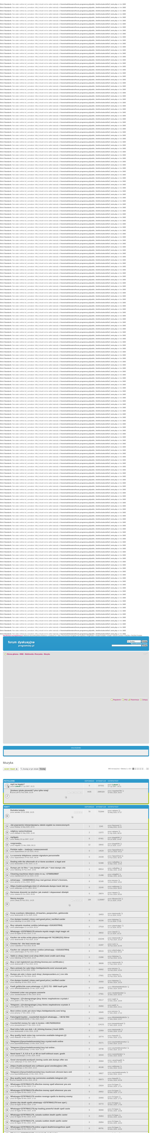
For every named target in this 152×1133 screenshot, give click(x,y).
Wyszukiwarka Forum (139, 644)
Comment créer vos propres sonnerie (27, 992)
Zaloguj (145, 700)
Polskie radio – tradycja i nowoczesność (29, 849)
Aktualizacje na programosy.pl (13, 635)
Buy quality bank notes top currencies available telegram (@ (38, 1035)
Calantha (18, 946)
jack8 (17, 1001)
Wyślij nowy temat (11, 769)
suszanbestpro (20, 1056)
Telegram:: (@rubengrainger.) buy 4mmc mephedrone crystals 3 (40, 1005)
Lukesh (18, 786)
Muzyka (47, 654)
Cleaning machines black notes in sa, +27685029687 (34, 874)
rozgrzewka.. (16, 843)
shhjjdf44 (115, 874)
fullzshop (18, 870)
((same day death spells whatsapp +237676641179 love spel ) (38, 1102)
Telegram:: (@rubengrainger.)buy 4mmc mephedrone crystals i (39, 999)
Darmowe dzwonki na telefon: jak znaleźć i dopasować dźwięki (39, 892)
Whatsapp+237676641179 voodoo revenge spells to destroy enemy (41, 1096)
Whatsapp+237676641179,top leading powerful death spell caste (40, 1109)
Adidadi (17, 833)
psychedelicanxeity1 (22, 1043)
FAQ (126, 700)
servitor (17, 812)
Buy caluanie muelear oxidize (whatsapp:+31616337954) (36, 925)
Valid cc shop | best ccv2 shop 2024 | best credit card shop (37, 956)
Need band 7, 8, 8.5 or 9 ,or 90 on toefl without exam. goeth (37, 1054)
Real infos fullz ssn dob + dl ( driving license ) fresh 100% (37, 1029)
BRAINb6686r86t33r (22, 988)
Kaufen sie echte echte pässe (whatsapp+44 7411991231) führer (39, 937)
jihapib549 (116, 837)
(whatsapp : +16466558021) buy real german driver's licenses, (39, 880)
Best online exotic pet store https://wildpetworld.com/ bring (37, 1011)
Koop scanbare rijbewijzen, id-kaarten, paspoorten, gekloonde (39, 913)
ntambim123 (19, 876)
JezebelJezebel (20, 994)
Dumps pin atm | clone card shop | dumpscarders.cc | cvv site (39, 974)
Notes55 (18, 1037)
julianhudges (19, 927)
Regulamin (117, 700)
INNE (22, 654)
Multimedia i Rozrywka (34, 654)
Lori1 (114, 944)
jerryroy (17, 882)
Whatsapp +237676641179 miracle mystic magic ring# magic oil (39, 931)
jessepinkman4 (20, 1025)
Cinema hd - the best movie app (25, 944)
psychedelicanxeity (21, 1074)
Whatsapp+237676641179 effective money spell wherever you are (40, 1084)
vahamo (115, 810)
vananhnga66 (117, 1060)
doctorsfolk (19, 864)
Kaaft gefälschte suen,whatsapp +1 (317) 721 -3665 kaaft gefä (38, 986)
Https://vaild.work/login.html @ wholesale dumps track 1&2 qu (39, 886)
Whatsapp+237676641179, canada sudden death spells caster (38, 1115)
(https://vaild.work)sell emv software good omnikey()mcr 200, (38, 1066)
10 (81, 900)
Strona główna (12, 654)
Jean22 (115, 932)
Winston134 (116, 899)
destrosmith (19, 915)
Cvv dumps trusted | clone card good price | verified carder (37, 919)
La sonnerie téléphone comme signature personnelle (35, 855)
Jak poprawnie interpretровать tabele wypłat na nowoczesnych (39, 825)
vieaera (17, 894)
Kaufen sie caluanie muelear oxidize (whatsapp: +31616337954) (39, 950)
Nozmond (115, 825)
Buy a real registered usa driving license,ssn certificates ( (37, 962)
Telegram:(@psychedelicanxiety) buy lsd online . (33, 1047)
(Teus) (17, 900)
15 (147, 769)
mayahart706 (117, 791)
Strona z (126, 769)
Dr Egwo (18, 933)
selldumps (18, 888)
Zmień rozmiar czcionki (145, 653)
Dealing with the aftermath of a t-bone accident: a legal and (37, 862)
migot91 (18, 845)
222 (81, 792)
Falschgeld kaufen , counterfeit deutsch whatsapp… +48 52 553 (39, 1017)
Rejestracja (135, 700)
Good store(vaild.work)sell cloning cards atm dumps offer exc (39, 1060)
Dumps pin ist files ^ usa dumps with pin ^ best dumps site (37, 868)
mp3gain (14, 837)
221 (77, 792)
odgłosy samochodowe (21, 831)
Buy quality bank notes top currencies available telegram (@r (38, 1078)
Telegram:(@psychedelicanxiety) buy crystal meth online (36, 1041)
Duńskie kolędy (17, 810)
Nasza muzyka (17, 898)
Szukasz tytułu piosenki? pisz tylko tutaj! (29, 790)
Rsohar (17, 827)
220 (73, 792)
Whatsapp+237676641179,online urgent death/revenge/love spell (40, 1127)
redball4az (116, 862)
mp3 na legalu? (17, 784)
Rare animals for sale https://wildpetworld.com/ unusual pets (38, 968)
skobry (17, 839)
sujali (114, 999)
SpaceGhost (19, 851)
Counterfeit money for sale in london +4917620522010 (35, 1023)
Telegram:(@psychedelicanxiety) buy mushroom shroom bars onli (41, 1072)
